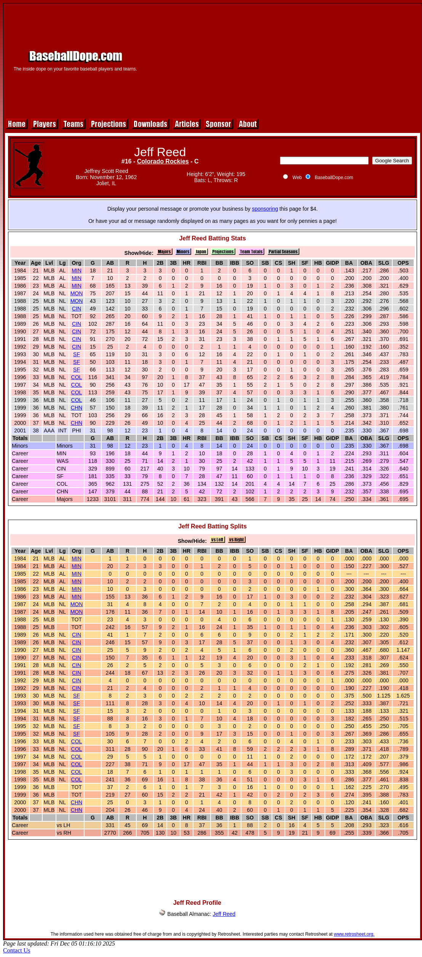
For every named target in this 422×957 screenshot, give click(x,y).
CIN (76, 309)
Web (297, 177)
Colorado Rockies (163, 161)
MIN (77, 270)
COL (76, 377)
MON (76, 293)
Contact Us (16, 950)
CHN (76, 408)
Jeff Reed (224, 914)
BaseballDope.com (334, 177)
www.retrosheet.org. (354, 934)
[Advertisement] (282, 59)
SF (76, 354)
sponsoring (265, 209)
